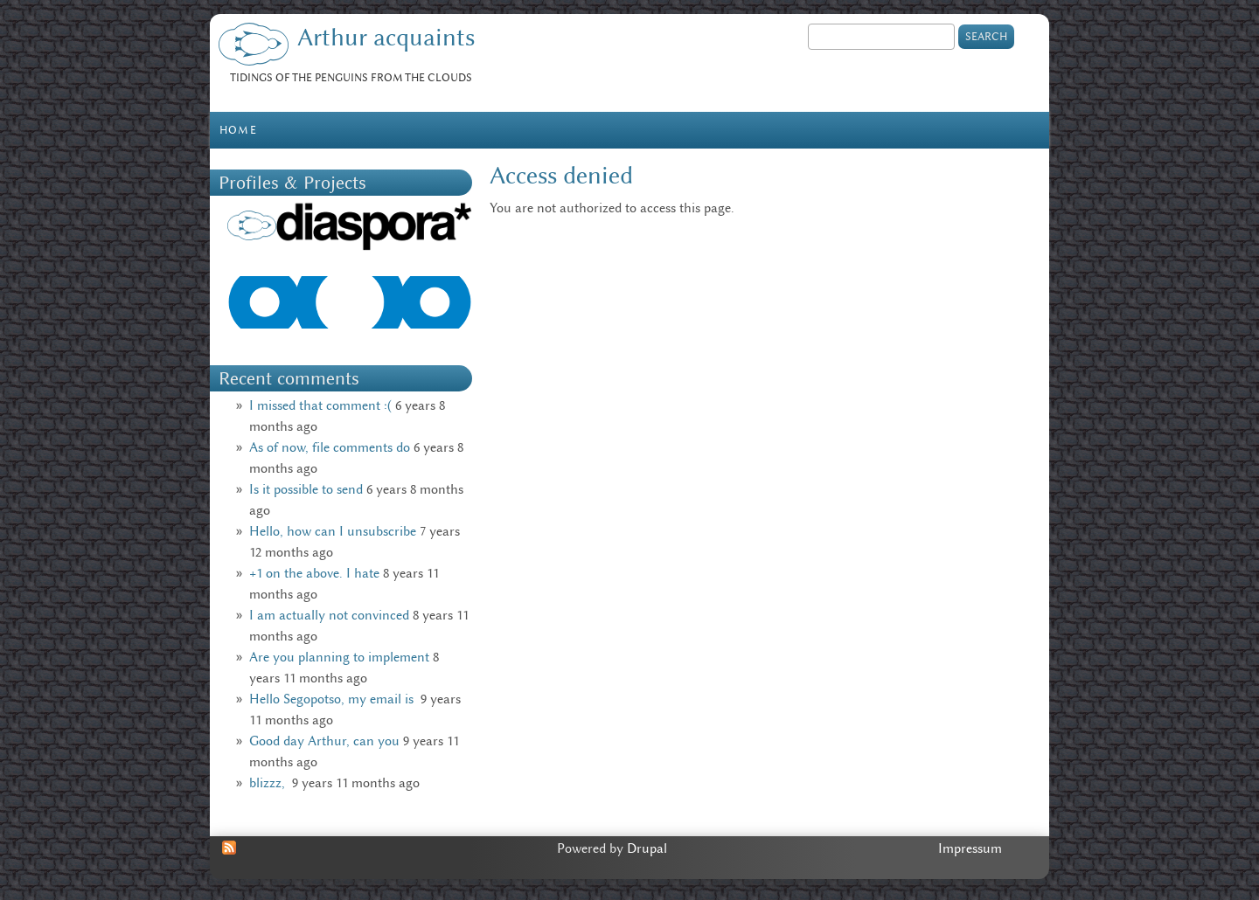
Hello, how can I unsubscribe (332, 531)
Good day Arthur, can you (324, 741)
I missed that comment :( (320, 405)
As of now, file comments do (329, 447)
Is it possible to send (306, 489)
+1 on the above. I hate (314, 573)
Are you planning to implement (339, 657)
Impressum (970, 848)
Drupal (647, 848)
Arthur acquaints (386, 37)
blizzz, (269, 783)
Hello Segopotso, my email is (333, 699)
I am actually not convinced (329, 615)
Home (238, 129)
